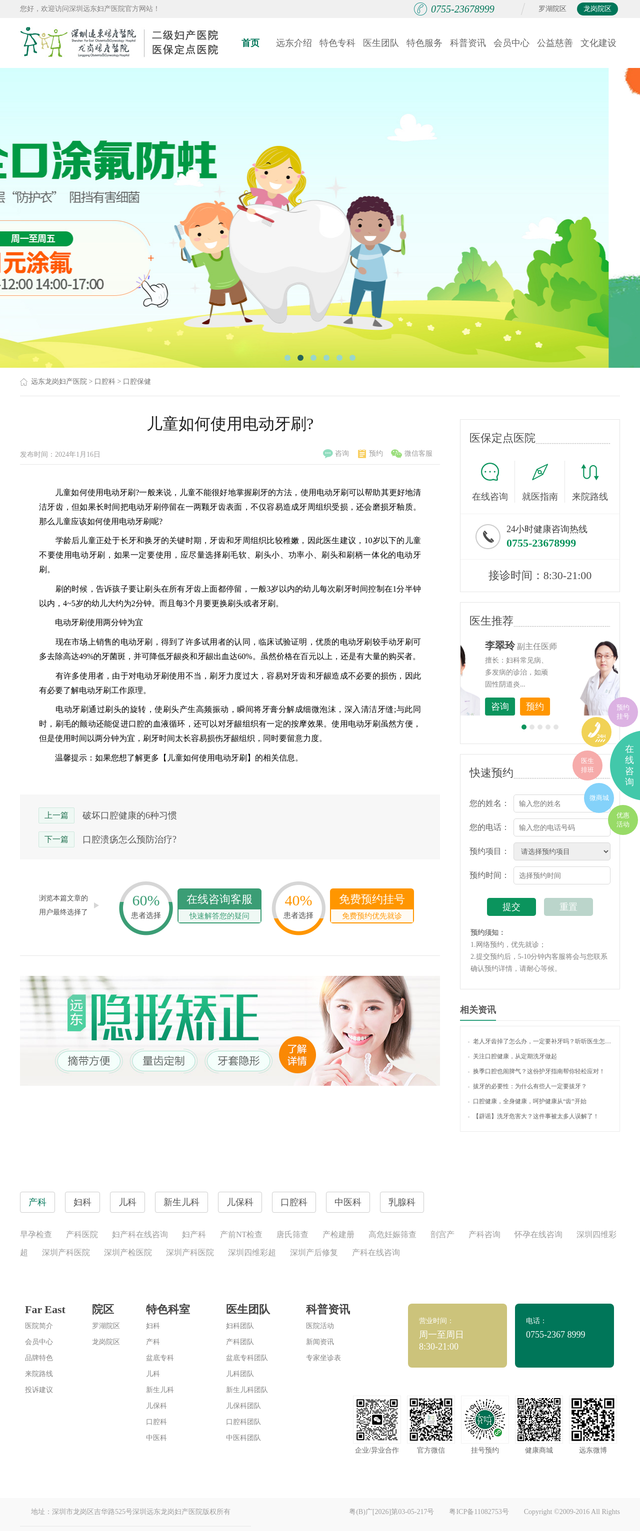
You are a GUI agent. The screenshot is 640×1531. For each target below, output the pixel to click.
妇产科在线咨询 (140, 1234)
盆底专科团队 (247, 1358)
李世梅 (555, 645)
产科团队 (240, 1342)
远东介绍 (294, 43)
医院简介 (39, 1326)
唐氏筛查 (292, 1234)
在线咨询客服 (219, 907)
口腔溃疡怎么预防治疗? (129, 839)
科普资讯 (468, 43)
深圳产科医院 (66, 1252)
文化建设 (598, 43)
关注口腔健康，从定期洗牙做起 (512, 1056)
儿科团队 (240, 1374)
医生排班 (587, 765)
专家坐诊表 (323, 1358)
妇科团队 (240, 1326)
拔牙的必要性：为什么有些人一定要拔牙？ (527, 1086)
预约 (370, 453)
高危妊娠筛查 (392, 1234)
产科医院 (82, 1234)
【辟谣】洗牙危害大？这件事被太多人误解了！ (533, 1116)
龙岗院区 (598, 8)
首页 (251, 43)
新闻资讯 (320, 1342)
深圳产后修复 (314, 1252)
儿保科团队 (243, 1406)
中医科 (156, 1438)
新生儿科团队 (247, 1390)
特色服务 (424, 43)
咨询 (336, 453)
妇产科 (194, 1234)
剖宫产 (442, 1234)
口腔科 (105, 381)
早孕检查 (36, 1234)
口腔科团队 (243, 1422)
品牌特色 (39, 1358)
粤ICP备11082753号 (478, 1512)
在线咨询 (493, 482)
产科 (153, 1342)
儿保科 (156, 1406)
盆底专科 (160, 1358)
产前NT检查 (241, 1234)
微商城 (599, 797)
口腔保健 (137, 381)
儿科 (153, 1374)
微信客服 (411, 453)
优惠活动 (623, 819)
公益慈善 (555, 43)
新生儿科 (160, 1390)
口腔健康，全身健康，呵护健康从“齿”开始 (527, 1101)
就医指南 (543, 482)
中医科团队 (243, 1438)
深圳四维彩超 (252, 1252)
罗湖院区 (552, 8)
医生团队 (381, 43)
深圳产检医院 (128, 1252)
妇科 (153, 1326)
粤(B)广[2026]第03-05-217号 (391, 1512)
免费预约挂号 (372, 907)
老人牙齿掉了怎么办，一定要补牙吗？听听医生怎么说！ (540, 1041)
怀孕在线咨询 (538, 1234)
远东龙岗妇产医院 (59, 381)
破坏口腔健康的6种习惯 (129, 815)
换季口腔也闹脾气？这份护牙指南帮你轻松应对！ (536, 1071)
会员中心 (512, 43)
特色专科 (338, 43)
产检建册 (338, 1234)
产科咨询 (484, 1234)
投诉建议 (39, 1390)
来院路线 (590, 483)
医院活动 (320, 1326)
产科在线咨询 (376, 1252)
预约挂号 (623, 712)
